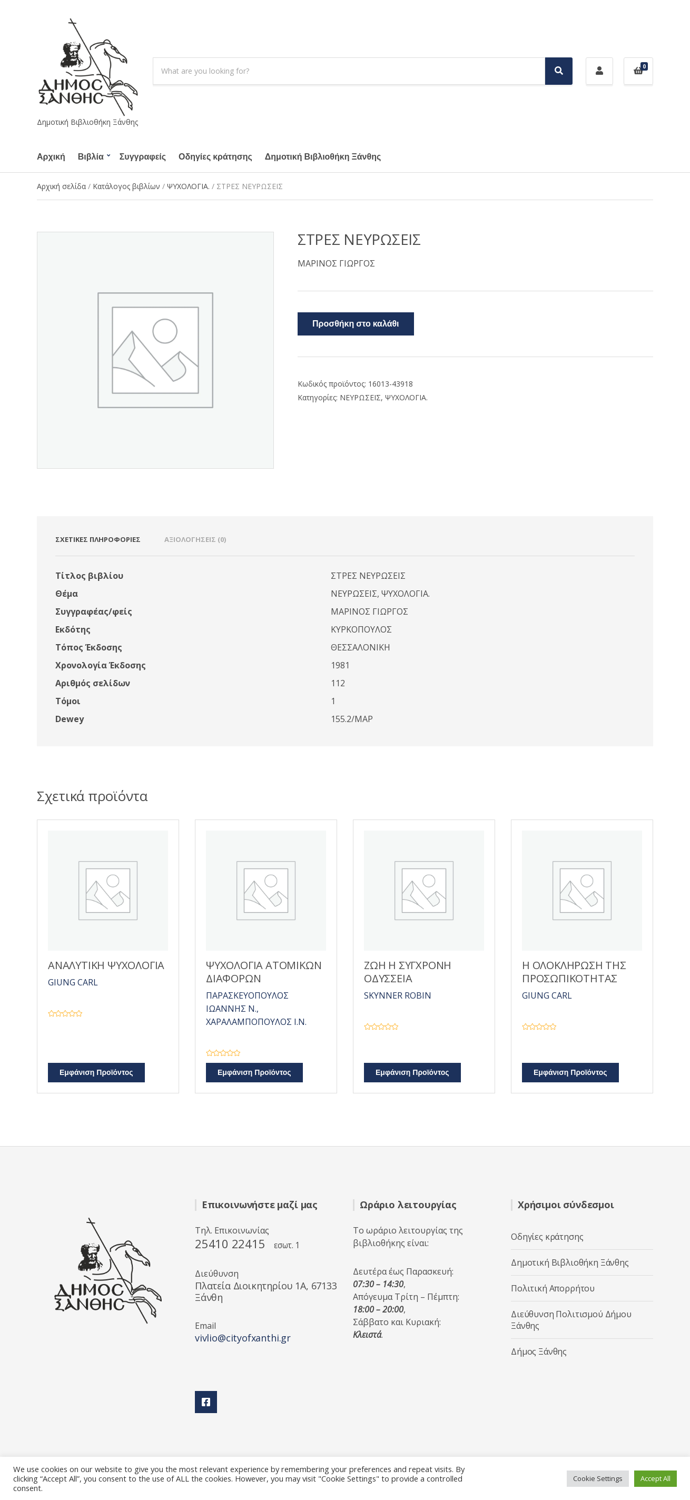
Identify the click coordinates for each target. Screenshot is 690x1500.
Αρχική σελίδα (61, 186)
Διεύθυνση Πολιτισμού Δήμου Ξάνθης (571, 1319)
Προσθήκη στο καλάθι (355, 324)
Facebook (206, 1402)
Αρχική (51, 157)
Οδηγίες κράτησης (215, 157)
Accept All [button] (655, 1478)
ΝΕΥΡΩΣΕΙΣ (360, 397)
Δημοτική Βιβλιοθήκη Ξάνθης (323, 157)
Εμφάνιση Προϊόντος (96, 1073)
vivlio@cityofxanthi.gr (243, 1337)
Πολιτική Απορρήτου (553, 1288)
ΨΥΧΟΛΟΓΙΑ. (188, 186)
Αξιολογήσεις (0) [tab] (195, 539)
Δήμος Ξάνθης (539, 1351)
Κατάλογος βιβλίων (126, 186)
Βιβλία (91, 157)
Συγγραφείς (143, 157)
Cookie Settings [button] (598, 1478)
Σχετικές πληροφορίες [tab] (98, 539)
